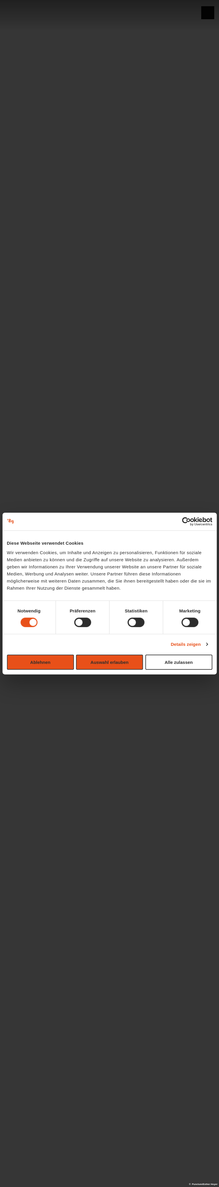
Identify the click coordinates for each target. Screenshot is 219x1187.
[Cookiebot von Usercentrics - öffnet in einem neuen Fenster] (186, 521)
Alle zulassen (178, 661)
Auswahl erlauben (109, 661)
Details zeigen (186, 644)
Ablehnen (40, 661)
